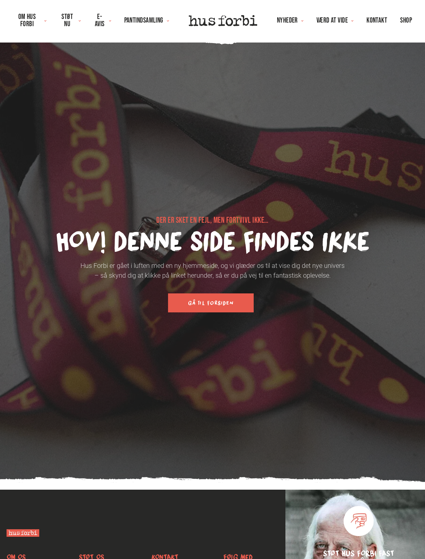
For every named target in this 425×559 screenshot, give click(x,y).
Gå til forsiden (211, 303)
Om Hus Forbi (32, 20)
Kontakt (376, 20)
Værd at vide (334, 20)
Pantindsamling (146, 20)
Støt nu (70, 20)
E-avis (103, 20)
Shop (406, 20)
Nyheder (290, 20)
